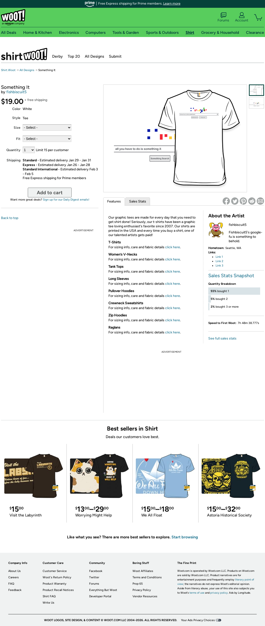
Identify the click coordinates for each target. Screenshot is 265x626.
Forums (223, 17)
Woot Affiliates (142, 571)
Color (16, 109)
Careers (13, 577)
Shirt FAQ (49, 596)
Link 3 (219, 265)
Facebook (95, 571)
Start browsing (184, 537)
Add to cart (50, 192)
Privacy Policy (141, 590)
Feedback (14, 590)
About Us (14, 571)
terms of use (196, 592)
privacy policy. (219, 592)
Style (16, 118)
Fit (18, 139)
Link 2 (219, 261)
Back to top (9, 218)
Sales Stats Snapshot (231, 275)
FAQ (11, 583)
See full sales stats (222, 338)
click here (172, 247)
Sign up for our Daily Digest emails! (66, 199)
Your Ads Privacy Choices (198, 620)
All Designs (94, 56)
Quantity (13, 150)
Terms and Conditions (147, 577)
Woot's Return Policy (57, 577)
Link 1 (219, 256)
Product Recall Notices (58, 590)
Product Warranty (54, 583)
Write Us (48, 602)
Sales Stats (137, 201)
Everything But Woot (103, 590)
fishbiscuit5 (16, 92)
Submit (115, 56)
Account (241, 17)
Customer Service (55, 571)
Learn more (171, 3)
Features (114, 201)
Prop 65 (137, 583)
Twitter (94, 577)
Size (17, 128)
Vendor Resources (144, 596)
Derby (57, 56)
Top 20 (74, 56)
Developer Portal (100, 596)
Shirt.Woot (24, 54)
